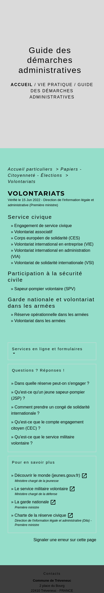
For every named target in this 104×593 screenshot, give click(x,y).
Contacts (52, 573)
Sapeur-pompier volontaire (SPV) (44, 289)
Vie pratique (55, 84)
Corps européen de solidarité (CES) (47, 238)
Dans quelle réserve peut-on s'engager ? (51, 383)
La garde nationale (35, 502)
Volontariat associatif (33, 232)
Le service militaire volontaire (44, 489)
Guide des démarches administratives (61, 90)
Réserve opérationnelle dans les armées (51, 314)
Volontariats (22, 181)
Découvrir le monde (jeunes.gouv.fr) (50, 475)
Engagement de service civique (43, 225)
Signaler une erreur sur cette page (64, 540)
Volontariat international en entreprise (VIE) (53, 244)
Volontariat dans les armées (39, 321)
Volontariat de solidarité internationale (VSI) (54, 263)
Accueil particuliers (31, 169)
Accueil (22, 84)
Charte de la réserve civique (43, 515)
